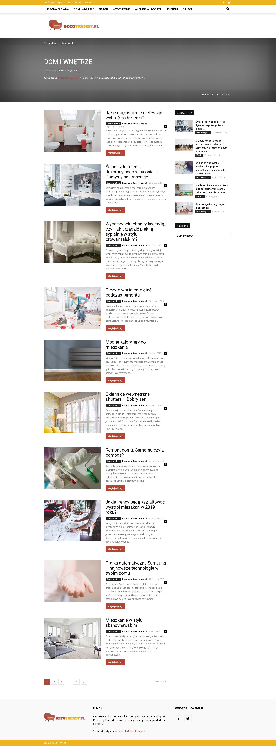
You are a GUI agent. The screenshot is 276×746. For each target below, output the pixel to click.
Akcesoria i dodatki (148, 9)
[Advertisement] (168, 25)
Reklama (77, 2)
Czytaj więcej (115, 153)
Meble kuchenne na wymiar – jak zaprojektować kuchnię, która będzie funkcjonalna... (211, 189)
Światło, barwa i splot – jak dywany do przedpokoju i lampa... (210, 125)
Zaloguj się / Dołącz (53, 2)
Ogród (103, 9)
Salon (187, 9)
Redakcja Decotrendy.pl (134, 123)
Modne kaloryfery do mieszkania (126, 345)
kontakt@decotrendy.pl (132, 731)
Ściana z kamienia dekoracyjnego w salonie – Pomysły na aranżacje (131, 172)
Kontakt (88, 2)
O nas (67, 2)
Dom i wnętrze (84, 9)
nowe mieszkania (68, 78)
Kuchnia (172, 9)
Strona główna (57, 9)
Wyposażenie (121, 9)
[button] (228, 9)
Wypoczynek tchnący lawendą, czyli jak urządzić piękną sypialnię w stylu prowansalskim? (135, 231)
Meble (199, 155)
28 (76, 681)
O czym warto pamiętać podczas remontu (129, 292)
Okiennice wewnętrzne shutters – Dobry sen (128, 397)
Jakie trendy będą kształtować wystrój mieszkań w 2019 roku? (135, 507)
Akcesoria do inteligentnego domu (61, 70)
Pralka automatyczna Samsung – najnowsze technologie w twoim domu (136, 568)
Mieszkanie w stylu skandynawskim (124, 623)
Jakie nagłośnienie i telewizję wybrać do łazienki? (134, 115)
